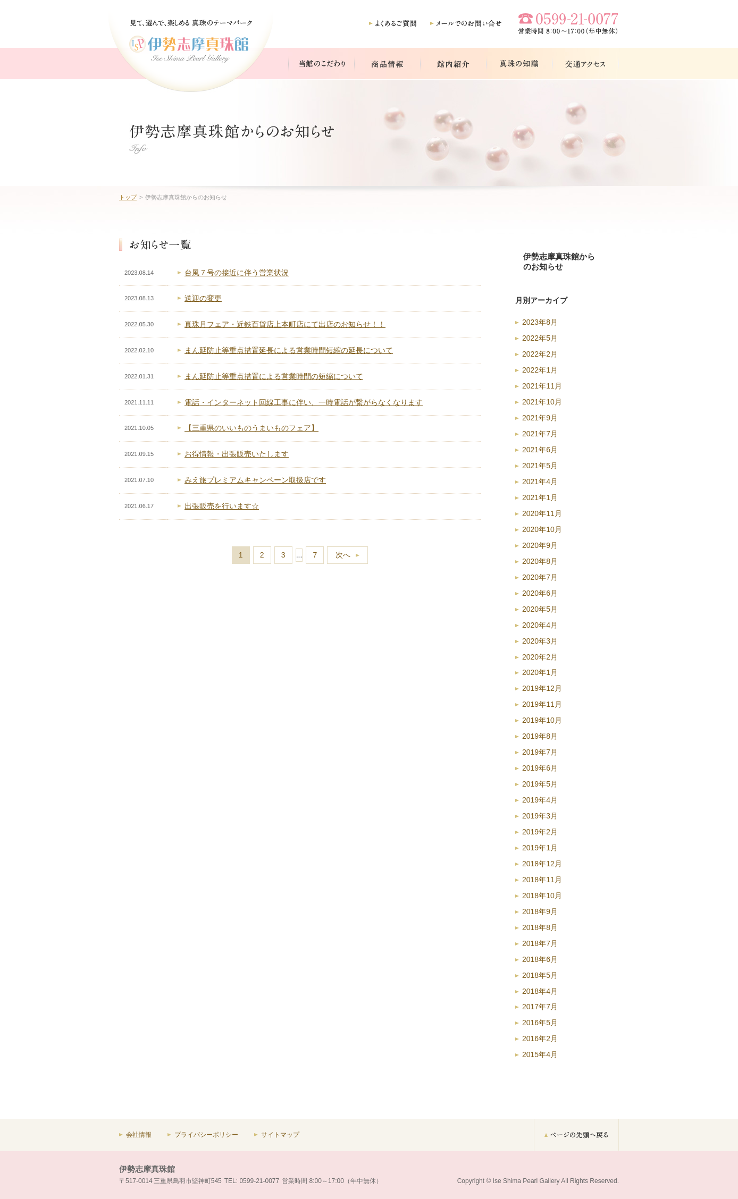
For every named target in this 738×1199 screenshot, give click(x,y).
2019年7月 (540, 752)
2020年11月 (542, 513)
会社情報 (139, 1134)
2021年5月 (540, 465)
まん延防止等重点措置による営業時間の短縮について (273, 376)
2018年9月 (540, 911)
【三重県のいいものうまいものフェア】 (251, 428)
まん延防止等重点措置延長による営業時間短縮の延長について (288, 350)
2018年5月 (540, 975)
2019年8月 (540, 736)
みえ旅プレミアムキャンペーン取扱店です (255, 480)
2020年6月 (540, 593)
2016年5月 (540, 1022)
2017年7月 (540, 1006)
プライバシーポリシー (206, 1134)
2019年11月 (542, 704)
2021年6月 (540, 449)
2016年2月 (540, 1038)
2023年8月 (540, 322)
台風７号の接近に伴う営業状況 (236, 272)
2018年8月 (540, 927)
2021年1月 (540, 497)
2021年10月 (542, 402)
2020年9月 (540, 545)
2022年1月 (540, 370)
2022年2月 (540, 354)
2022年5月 (540, 338)
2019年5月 (540, 784)
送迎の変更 (203, 298)
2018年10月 (542, 895)
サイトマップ (280, 1134)
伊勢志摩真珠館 (147, 1168)
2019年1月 (540, 847)
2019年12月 (542, 688)
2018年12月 (542, 863)
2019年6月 (540, 768)
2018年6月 (540, 959)
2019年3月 (540, 816)
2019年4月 (540, 800)
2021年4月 (540, 481)
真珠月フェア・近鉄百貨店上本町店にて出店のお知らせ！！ (284, 324)
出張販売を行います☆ (221, 506)
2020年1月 (540, 672)
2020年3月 (540, 641)
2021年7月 (540, 433)
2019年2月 (540, 832)
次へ (343, 555)
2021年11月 (542, 386)
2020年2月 (540, 657)
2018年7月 (540, 943)
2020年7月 (540, 577)
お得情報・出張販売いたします (236, 454)
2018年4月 (540, 991)
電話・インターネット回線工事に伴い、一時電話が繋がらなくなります (303, 402)
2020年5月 (540, 609)
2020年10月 (542, 529)
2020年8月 (540, 561)
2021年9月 (540, 417)
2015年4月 (540, 1054)
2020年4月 (540, 625)
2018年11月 (542, 879)
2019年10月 (542, 720)
